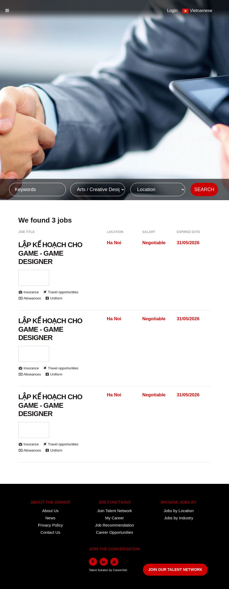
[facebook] (93, 562)
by (111, 570)
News (50, 518)
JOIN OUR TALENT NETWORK (175, 569)
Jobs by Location (179, 510)
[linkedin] (104, 562)
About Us (50, 510)
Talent (93, 570)
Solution (103, 570)
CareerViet (120, 570)
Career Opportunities (114, 532)
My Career (114, 518)
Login (172, 10)
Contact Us (50, 532)
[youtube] (114, 562)
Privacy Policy (50, 525)
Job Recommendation (114, 525)
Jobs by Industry (178, 518)
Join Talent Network (114, 510)
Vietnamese (201, 10)
